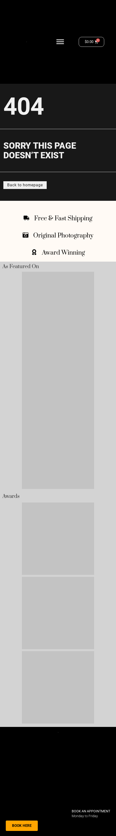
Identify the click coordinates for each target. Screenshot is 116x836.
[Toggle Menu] (60, 42)
